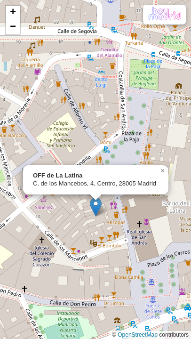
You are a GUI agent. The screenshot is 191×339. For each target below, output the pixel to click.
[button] (96, 207)
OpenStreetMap (138, 334)
